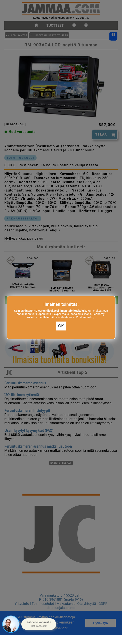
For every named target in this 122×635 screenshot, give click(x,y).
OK (61, 326)
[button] (38, 624)
